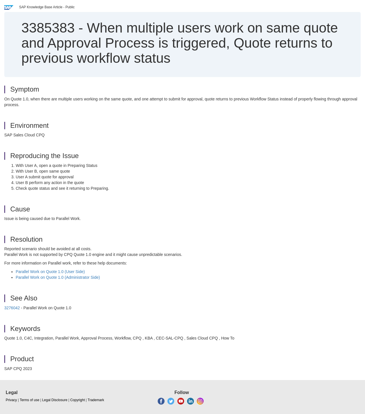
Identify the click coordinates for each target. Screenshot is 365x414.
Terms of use (29, 400)
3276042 (12, 308)
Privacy (11, 400)
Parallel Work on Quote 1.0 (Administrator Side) (58, 277)
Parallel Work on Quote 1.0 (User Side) (50, 271)
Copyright (77, 400)
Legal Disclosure (55, 400)
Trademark (96, 400)
